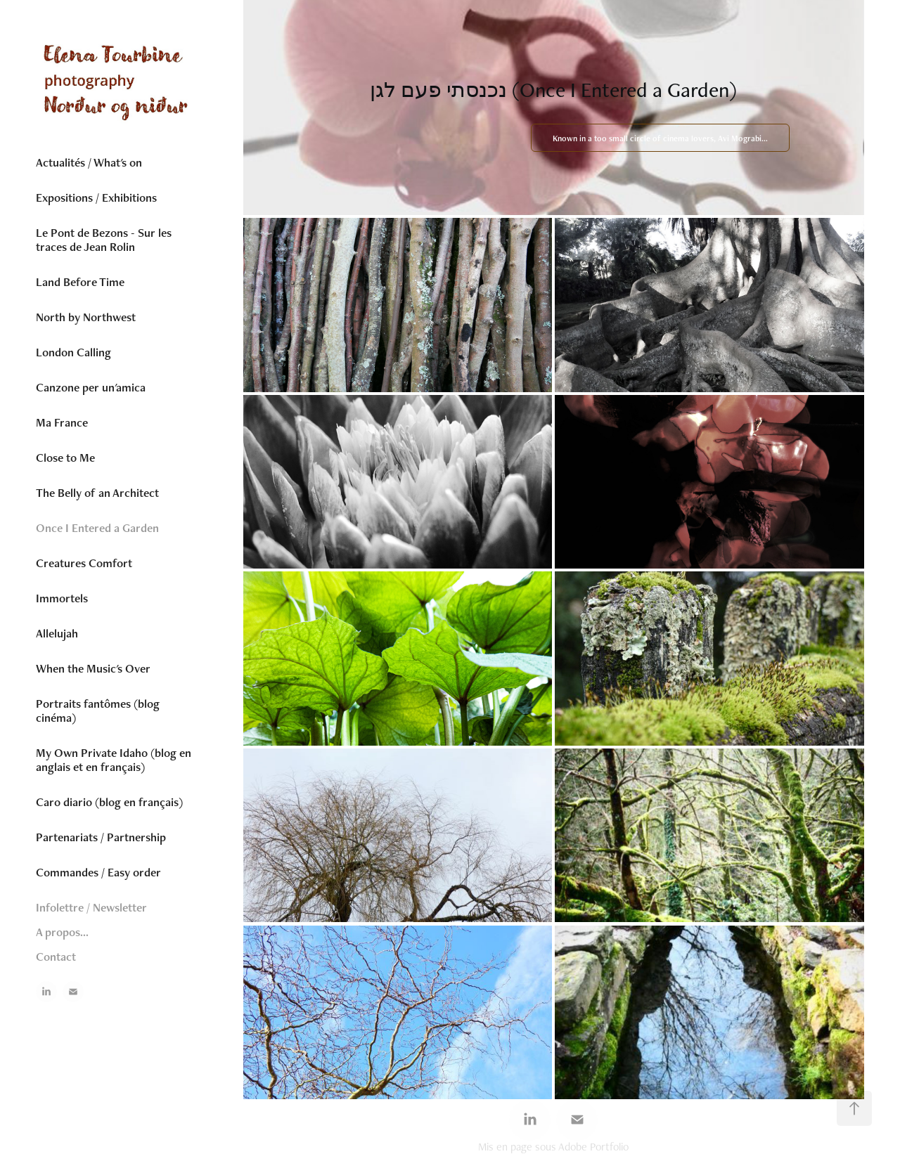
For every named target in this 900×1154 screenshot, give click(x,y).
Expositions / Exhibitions (96, 197)
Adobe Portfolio (593, 1146)
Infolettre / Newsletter (91, 907)
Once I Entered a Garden (97, 528)
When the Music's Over (93, 668)
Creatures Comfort (84, 563)
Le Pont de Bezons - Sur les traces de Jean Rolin (104, 239)
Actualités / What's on (89, 162)
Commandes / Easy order (98, 872)
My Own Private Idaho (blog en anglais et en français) (113, 759)
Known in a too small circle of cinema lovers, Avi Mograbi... (660, 138)
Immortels (62, 598)
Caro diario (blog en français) (109, 802)
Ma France (62, 422)
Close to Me (65, 457)
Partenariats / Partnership (101, 837)
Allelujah (57, 633)
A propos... (62, 932)
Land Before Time (80, 282)
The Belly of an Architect (97, 492)
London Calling (73, 352)
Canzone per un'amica (91, 387)
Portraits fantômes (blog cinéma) (98, 710)
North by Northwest (86, 317)
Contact (56, 956)
